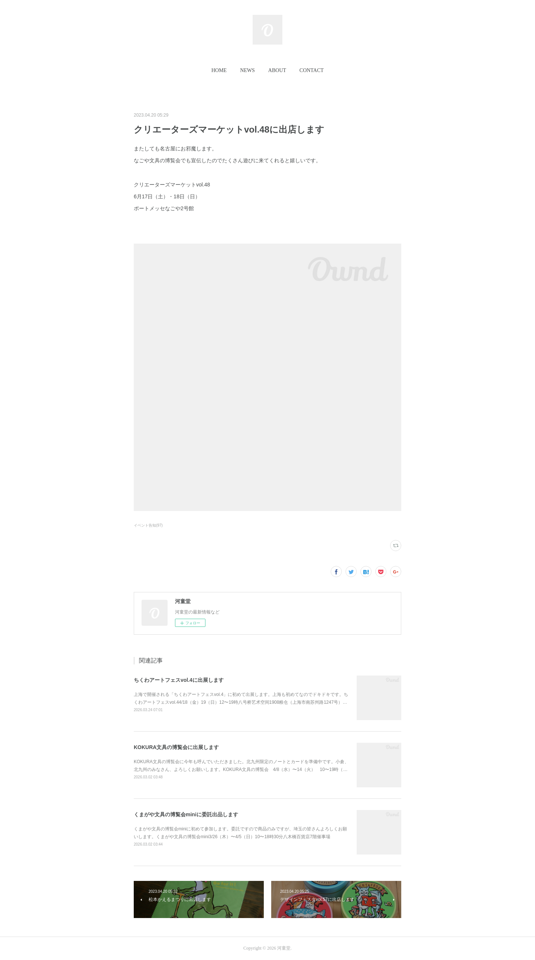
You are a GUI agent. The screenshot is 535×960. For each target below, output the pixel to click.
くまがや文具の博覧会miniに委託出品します (186, 814)
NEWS (247, 70)
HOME (219, 70)
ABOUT (277, 70)
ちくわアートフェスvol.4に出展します (179, 680)
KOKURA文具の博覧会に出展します (176, 747)
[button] (219, 70)
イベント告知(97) (148, 525)
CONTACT (311, 70)
